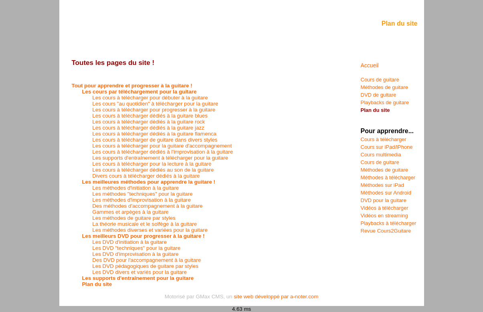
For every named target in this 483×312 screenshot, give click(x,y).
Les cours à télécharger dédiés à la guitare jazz (148, 128)
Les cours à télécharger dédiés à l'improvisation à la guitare (162, 152)
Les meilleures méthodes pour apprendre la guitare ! (148, 182)
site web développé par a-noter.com (276, 297)
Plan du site (97, 284)
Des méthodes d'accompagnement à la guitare (147, 206)
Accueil (370, 65)
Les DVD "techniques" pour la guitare (136, 248)
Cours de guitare (380, 80)
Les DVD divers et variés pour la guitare (139, 272)
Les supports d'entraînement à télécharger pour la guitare (160, 158)
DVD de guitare (378, 95)
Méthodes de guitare (384, 87)
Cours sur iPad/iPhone (387, 147)
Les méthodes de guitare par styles (133, 218)
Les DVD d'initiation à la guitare (129, 242)
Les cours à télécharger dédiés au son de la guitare (153, 170)
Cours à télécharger (383, 139)
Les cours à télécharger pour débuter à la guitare (150, 98)
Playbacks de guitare (385, 102)
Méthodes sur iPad (382, 185)
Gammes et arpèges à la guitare (130, 212)
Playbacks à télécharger (388, 223)
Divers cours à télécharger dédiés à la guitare (146, 176)
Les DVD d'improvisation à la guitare (135, 254)
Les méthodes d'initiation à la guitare (135, 188)
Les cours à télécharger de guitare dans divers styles (154, 140)
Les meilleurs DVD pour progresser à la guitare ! (143, 236)
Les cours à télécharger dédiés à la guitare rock (148, 122)
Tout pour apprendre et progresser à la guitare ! (132, 86)
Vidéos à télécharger (384, 208)
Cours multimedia (381, 155)
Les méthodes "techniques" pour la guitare (142, 194)
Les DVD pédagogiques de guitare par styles (145, 266)
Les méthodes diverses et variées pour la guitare (149, 230)
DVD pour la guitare (383, 200)
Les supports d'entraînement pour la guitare (138, 278)
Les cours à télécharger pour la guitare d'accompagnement (162, 146)
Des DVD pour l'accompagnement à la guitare (146, 260)
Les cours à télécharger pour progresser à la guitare (153, 110)
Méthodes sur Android (386, 193)
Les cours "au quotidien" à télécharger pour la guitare (155, 104)
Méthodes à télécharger (388, 177)
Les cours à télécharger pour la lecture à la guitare (151, 164)
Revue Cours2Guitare (386, 231)
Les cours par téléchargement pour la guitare (139, 92)
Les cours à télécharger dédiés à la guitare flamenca (154, 134)
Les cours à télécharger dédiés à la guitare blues (149, 116)
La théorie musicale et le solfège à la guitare (144, 224)
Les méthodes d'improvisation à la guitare (141, 200)
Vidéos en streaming (384, 216)
